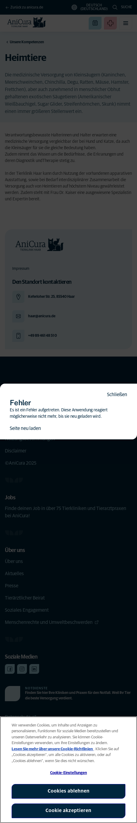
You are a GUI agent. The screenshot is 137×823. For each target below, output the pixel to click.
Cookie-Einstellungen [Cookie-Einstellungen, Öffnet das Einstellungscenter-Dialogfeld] (68, 773)
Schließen (117, 394)
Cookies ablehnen (69, 791)
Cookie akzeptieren (68, 810)
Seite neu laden (25, 428)
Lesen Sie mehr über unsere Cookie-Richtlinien (53, 749)
